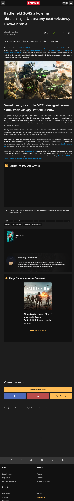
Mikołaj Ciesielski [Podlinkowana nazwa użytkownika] (11, 32)
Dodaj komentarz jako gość (37, 390)
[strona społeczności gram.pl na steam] (52, 460)
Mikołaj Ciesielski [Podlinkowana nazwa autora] (27, 257)
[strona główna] (33, 3)
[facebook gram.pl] (21, 460)
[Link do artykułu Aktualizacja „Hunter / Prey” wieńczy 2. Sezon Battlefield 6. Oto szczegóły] (38, 305)
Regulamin (6, 478)
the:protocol (41, 497)
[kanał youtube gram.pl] (31, 460)
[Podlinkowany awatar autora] (11, 260)
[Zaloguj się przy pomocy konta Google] (38, 396)
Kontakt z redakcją (43, 481)
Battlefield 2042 (31, 151)
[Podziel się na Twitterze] (69, 33)
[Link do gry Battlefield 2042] (17, 236)
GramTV (5, 497)
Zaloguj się (62, 396)
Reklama (40, 478)
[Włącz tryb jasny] (65, 3)
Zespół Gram (7, 474)
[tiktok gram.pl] (11, 460)
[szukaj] (3, 3)
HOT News (6, 493)
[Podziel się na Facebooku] (63, 33)
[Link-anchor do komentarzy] (46, 33)
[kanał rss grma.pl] (62, 460)
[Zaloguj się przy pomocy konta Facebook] (15, 396)
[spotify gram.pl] (42, 460)
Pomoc (39, 474)
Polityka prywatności (9, 481)
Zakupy (39, 493)
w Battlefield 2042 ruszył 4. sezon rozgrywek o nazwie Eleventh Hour (42, 48)
